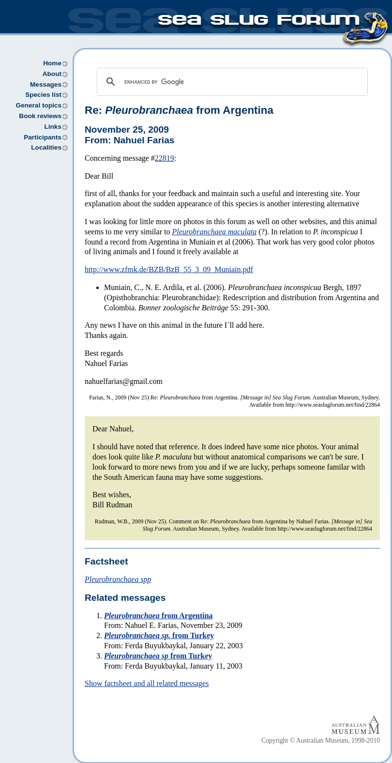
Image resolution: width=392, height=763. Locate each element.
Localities (46, 147)
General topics (38, 105)
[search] (230, 82)
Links (52, 126)
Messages (45, 84)
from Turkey (159, 635)
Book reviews (40, 116)
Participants (42, 137)
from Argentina (158, 615)
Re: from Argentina (179, 110)
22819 (164, 158)
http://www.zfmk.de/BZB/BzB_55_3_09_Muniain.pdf (169, 269)
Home (52, 63)
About (52, 73)
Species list (43, 94)
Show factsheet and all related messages (147, 683)
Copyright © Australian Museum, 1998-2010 (320, 740)
